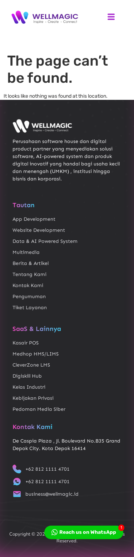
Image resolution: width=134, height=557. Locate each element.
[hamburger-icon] (111, 17)
